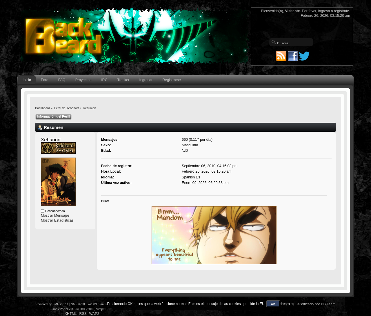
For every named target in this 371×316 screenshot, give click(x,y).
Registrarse (171, 80)
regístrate (341, 11)
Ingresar (145, 80)
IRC (104, 80)
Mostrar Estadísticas (57, 220)
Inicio (27, 80)
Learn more (290, 304)
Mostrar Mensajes (55, 215)
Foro (44, 80)
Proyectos (83, 80)
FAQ (62, 80)
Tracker (123, 80)
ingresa (324, 11)
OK (273, 304)
